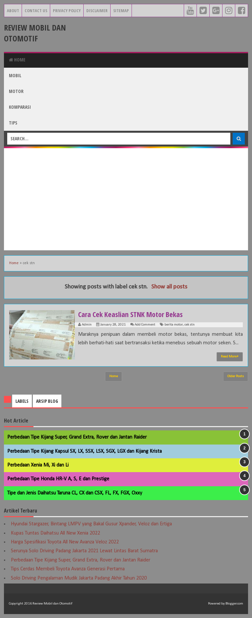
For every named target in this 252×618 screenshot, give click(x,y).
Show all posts (169, 287)
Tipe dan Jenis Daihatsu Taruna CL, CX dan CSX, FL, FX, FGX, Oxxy (74, 493)
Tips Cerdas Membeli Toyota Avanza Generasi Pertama (68, 569)
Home (17, 60)
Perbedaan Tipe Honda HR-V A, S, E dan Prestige (58, 479)
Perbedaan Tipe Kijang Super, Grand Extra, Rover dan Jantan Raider (77, 437)
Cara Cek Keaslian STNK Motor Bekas (130, 314)
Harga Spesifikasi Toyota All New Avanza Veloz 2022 (65, 542)
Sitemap (121, 10)
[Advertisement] (126, 199)
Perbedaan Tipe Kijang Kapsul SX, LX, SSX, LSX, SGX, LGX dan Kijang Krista (84, 451)
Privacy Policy (67, 10)
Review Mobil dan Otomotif (35, 33)
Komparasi (20, 107)
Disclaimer (97, 10)
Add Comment (145, 325)
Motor (16, 91)
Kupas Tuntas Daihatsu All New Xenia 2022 (55, 533)
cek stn (189, 325)
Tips (13, 123)
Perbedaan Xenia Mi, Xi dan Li (38, 465)
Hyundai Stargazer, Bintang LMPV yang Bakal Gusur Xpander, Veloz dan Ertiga (91, 524)
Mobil (15, 75)
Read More (230, 356)
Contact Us (36, 10)
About (13, 10)
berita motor (173, 325)
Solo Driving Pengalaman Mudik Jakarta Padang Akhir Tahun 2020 (79, 578)
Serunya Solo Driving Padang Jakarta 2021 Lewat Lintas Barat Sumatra (84, 551)
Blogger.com (234, 604)
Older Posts (235, 376)
